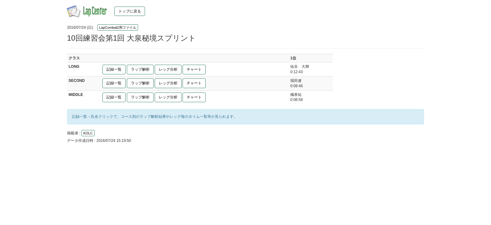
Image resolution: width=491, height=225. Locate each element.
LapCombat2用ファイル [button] (117, 27)
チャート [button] (194, 69)
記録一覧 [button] (113, 69)
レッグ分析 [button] (168, 69)
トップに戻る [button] (129, 11)
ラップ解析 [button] (140, 69)
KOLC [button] (88, 133)
